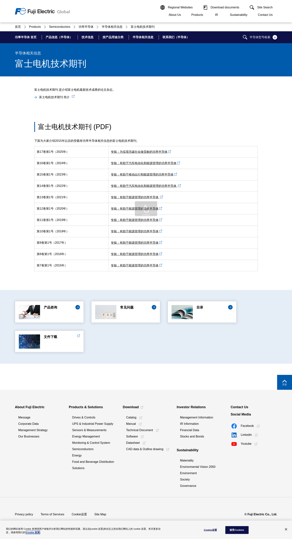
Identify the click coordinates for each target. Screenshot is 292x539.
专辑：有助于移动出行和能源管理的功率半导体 (142, 174)
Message (24, 417)
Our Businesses (28, 436)
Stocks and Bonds (192, 436)
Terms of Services (52, 514)
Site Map (100, 514)
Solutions (78, 468)
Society (185, 479)
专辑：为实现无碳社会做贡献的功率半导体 (139, 151)
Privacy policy (24, 514)
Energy (77, 455)
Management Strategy (32, 430)
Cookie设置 (79, 514)
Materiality (187, 460)
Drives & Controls (83, 417)
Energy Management (86, 436)
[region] (146, 530)
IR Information (189, 423)
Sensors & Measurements (89, 430)
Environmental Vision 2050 (197, 466)
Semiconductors (83, 449)
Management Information (196, 417)
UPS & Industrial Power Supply (92, 423)
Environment (188, 473)
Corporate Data (28, 423)
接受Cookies (237, 530)
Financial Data (189, 430)
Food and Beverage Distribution (93, 461)
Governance (188, 485)
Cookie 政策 (33, 532)
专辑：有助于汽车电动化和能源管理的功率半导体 (143, 163)
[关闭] (286, 529)
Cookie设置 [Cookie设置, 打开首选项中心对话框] (210, 530)
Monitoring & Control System (91, 442)
